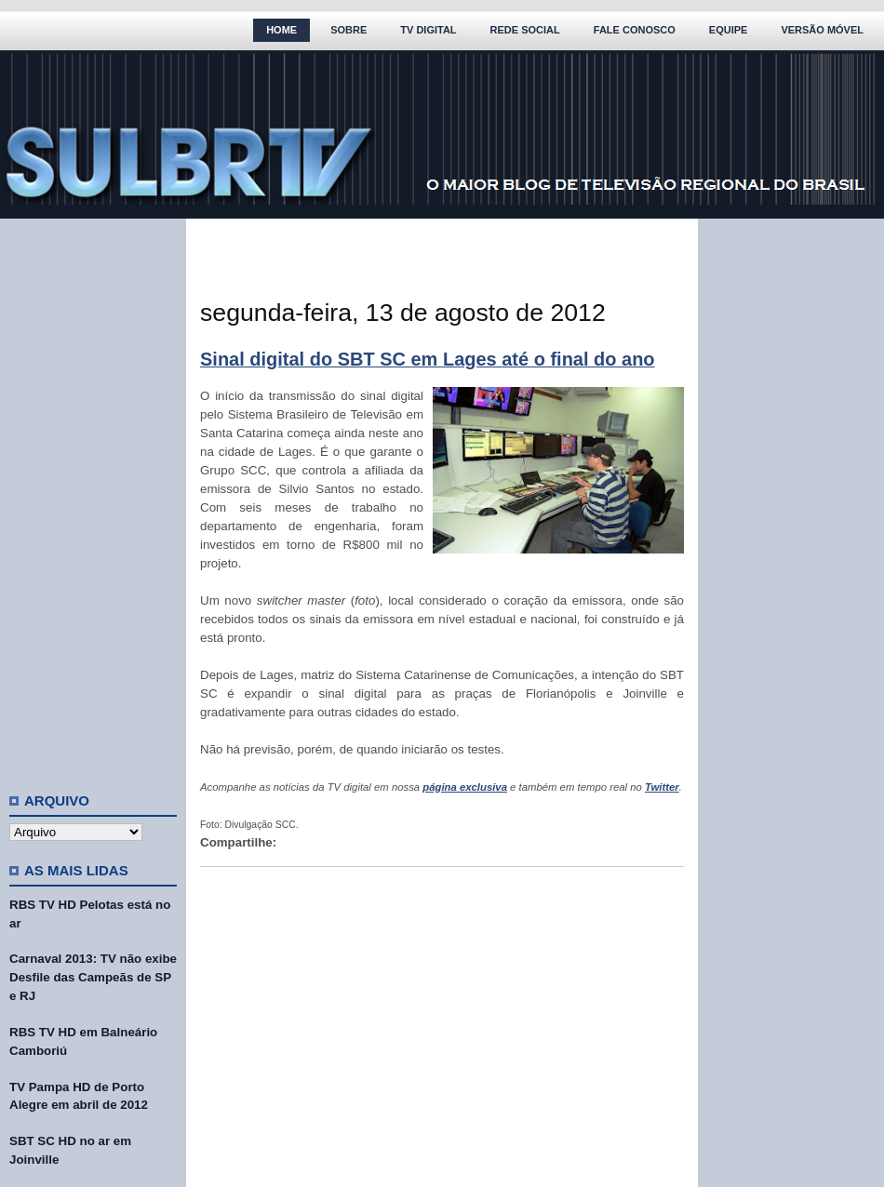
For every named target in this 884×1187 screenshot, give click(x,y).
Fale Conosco (635, 29)
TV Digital (428, 29)
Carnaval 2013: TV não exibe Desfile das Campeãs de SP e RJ (93, 977)
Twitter (662, 787)
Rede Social (525, 29)
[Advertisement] (93, 498)
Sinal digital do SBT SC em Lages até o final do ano (427, 359)
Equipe (728, 29)
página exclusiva (464, 787)
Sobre (348, 29)
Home (281, 29)
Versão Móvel (822, 29)
